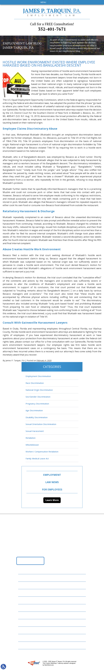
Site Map (24, 644)
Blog (22, 607)
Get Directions (30, 561)
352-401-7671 (52, 27)
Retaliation (30, 438)
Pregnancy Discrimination (37, 404)
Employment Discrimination (38, 376)
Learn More (52, 500)
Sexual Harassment (35, 431)
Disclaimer (25, 637)
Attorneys (25, 592)
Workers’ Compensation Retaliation (42, 451)
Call (50, 2)
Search (66, 2)
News (22, 614)
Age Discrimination (34, 410)
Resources (25, 622)
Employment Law (29, 584)
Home (23, 577)
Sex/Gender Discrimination (38, 397)
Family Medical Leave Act (37, 458)
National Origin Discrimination (39, 390)
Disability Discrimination (37, 417)
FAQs (22, 599)
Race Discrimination (35, 383)
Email (56, 2)
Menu (43, 2)
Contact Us (26, 629)
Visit (61, 2)
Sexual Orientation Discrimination (41, 424)
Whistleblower (32, 445)
